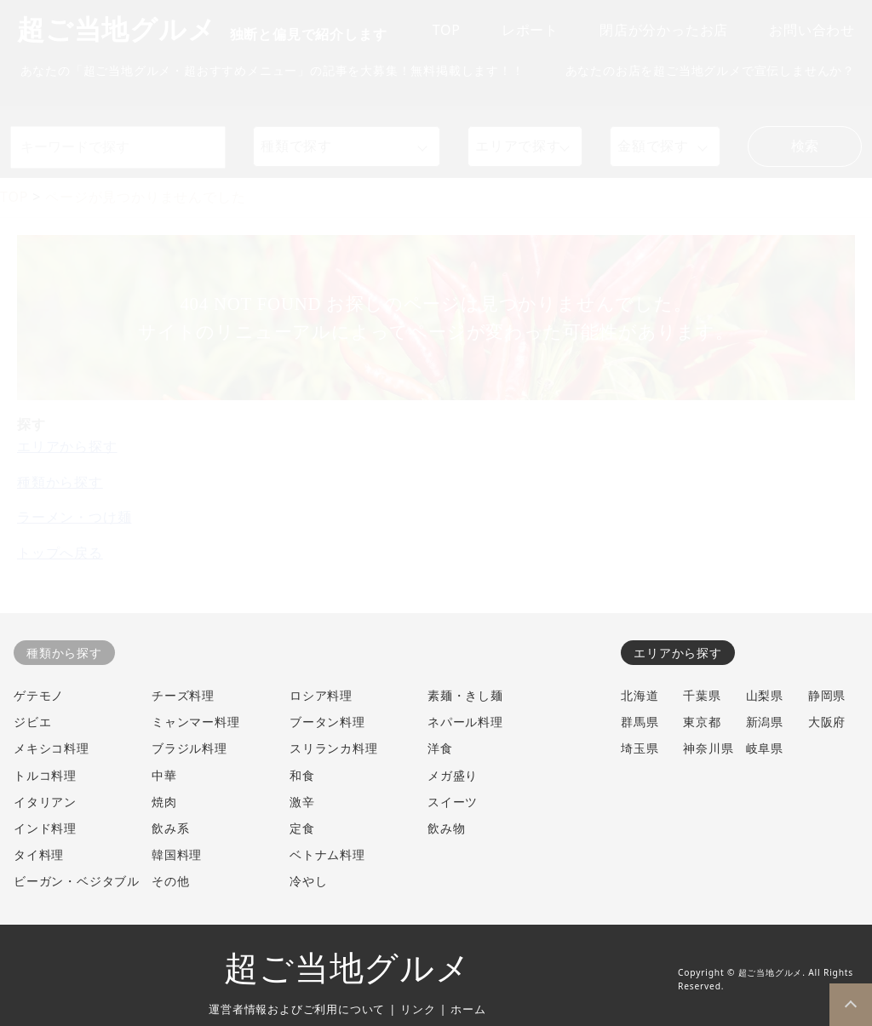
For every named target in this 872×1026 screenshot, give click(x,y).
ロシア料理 (321, 695)
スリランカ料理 (334, 748)
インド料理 (45, 828)
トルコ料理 (45, 775)
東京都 (701, 722)
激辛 (302, 802)
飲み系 (170, 828)
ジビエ (32, 722)
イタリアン (45, 802)
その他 (170, 881)
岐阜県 (764, 748)
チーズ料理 (183, 695)
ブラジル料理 (189, 748)
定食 (302, 828)
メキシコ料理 (51, 748)
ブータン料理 (327, 722)
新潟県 (764, 722)
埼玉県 (639, 748)
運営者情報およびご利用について (297, 1009)
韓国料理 (177, 854)
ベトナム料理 (327, 854)
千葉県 (701, 695)
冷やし (308, 881)
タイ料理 (39, 854)
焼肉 (164, 802)
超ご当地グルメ (347, 968)
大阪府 (827, 722)
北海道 (639, 695)
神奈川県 (708, 748)
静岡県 (827, 695)
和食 (302, 775)
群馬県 (639, 722)
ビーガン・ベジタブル (77, 881)
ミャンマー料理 (196, 722)
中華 (164, 775)
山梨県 (764, 695)
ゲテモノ (39, 695)
